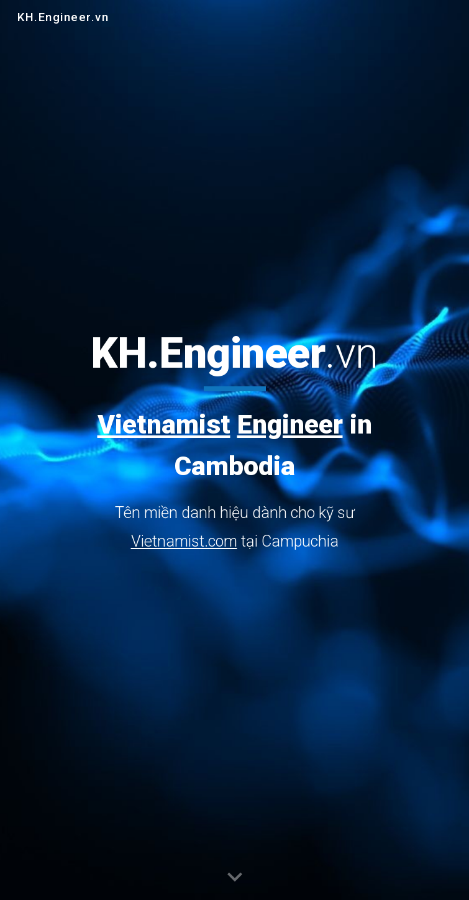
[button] (235, 878)
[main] (234, 442)
